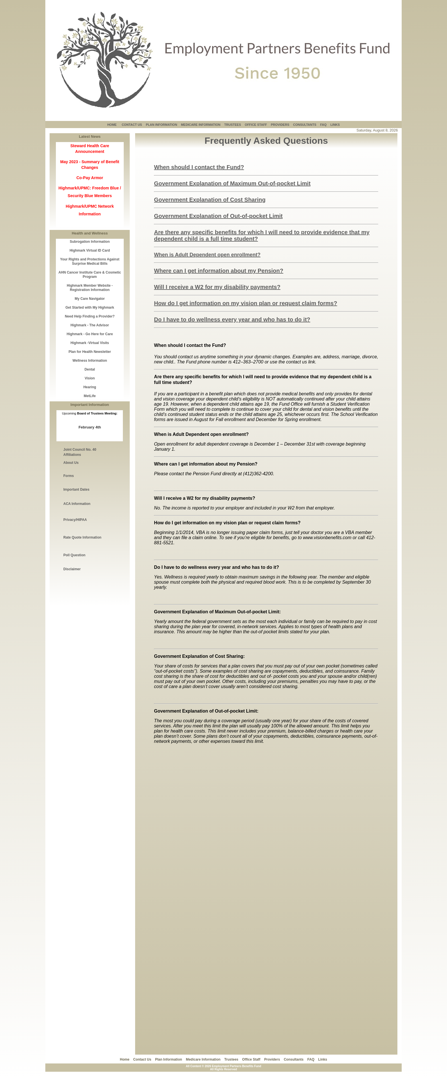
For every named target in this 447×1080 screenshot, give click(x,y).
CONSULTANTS (304, 124)
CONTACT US (132, 124)
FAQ (323, 124)
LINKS (335, 124)
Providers (272, 1059)
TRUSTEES (232, 124)
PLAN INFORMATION (161, 124)
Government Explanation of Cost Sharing (209, 200)
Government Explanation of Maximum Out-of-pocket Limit (232, 183)
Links (322, 1059)
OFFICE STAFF (256, 124)
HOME (112, 124)
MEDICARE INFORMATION (201, 124)
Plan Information (168, 1059)
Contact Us (142, 1059)
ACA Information (76, 504)
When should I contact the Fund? (199, 167)
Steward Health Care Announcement (89, 148)
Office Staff (251, 1059)
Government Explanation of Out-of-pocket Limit (218, 216)
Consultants (293, 1059)
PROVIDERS (280, 124)
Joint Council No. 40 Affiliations (79, 452)
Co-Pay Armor (89, 177)
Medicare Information (203, 1059)
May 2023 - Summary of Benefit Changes (89, 164)
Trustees (231, 1059)
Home (124, 1059)
